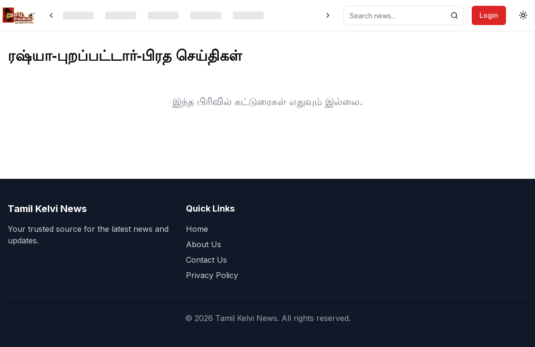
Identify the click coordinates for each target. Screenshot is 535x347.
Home (197, 229)
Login (488, 15)
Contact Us (206, 260)
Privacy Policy (212, 275)
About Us (203, 244)
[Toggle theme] (523, 15)
